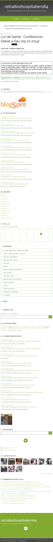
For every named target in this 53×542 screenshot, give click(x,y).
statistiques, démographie (10, 292)
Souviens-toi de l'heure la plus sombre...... (12, 489)
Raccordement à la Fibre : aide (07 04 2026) (15, 140)
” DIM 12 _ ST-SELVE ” (7, 496)
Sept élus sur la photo (7, 500)
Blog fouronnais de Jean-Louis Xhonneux (39, 491)
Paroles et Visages (18, 503)
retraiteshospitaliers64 (26, 6)
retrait (39, 327)
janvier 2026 (4, 201)
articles (4, 327)
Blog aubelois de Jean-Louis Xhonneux (32, 484)
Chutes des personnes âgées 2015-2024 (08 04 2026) (18, 133)
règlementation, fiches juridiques (12, 279)
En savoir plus (22, 540)
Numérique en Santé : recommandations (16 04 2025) (25, 392)
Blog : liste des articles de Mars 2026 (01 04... (15, 184)
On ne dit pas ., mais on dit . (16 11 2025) (24, 356)
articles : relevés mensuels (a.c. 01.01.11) (14, 253)
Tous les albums (47, 473)
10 (41, 234)
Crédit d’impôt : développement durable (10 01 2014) (18, 28)
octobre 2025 (4, 208)
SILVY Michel (5, 356)
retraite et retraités (8, 282)
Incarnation (30, 489)
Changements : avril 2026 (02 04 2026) (13, 176)
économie (6, 263)
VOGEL (3, 385)
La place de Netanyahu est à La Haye (11, 493)
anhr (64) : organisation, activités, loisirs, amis (16, 250)
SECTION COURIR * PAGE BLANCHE (25, 496)
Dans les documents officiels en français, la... (13, 491)
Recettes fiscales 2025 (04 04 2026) (12, 162)
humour (46, 327)
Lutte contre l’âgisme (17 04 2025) (19, 399)
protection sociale (8, 276)
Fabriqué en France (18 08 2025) (21, 363)
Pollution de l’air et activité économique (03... (15, 169)
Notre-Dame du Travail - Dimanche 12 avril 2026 (14, 482)
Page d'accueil (43, 25)
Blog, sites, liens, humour (10, 260)
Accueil (16, 19)
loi (43, 77)
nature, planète (7, 273)
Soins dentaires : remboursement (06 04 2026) (15, 147)
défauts (19, 330)
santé (5, 285)
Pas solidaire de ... (6, 503)
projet (46, 77)
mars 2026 (4, 197)
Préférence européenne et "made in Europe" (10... (16, 118)
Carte (5, 301)
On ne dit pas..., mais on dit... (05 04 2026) (14, 155)
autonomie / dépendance (10, 257)
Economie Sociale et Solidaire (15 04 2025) (21, 385)
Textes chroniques (21, 500)
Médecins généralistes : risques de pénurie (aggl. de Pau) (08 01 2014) (21, 25)
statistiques (26, 327)
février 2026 (4, 199)
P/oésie (33, 498)
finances (5, 266)
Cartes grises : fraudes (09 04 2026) (12, 125)
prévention (12, 330)
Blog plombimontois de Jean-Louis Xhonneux (37, 486)
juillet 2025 (4, 215)
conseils (4, 330)
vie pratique (6, 295)
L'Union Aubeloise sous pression (10, 484)
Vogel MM (4, 378)
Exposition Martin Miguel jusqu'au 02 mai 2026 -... (15, 498)
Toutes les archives (6, 218)
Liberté (26, 493)
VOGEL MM (4, 341)
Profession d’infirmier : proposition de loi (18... (24, 378)
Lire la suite (48, 92)
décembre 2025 (5, 204)
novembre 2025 (5, 206)
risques (10, 327)
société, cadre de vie (9, 288)
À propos (36, 19)
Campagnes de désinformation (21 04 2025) (22, 407)
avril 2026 (3, 194)
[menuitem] (16, 18)
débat (3, 78)
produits (17, 327)
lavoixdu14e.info (34, 482)
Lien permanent (6, 77)
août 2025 (4, 213)
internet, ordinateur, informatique (12, 269)
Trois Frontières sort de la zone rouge (11, 486)
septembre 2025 (5, 211)
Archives (26, 19)
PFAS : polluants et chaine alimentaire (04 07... (25, 370)
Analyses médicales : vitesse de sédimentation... (26, 341)
